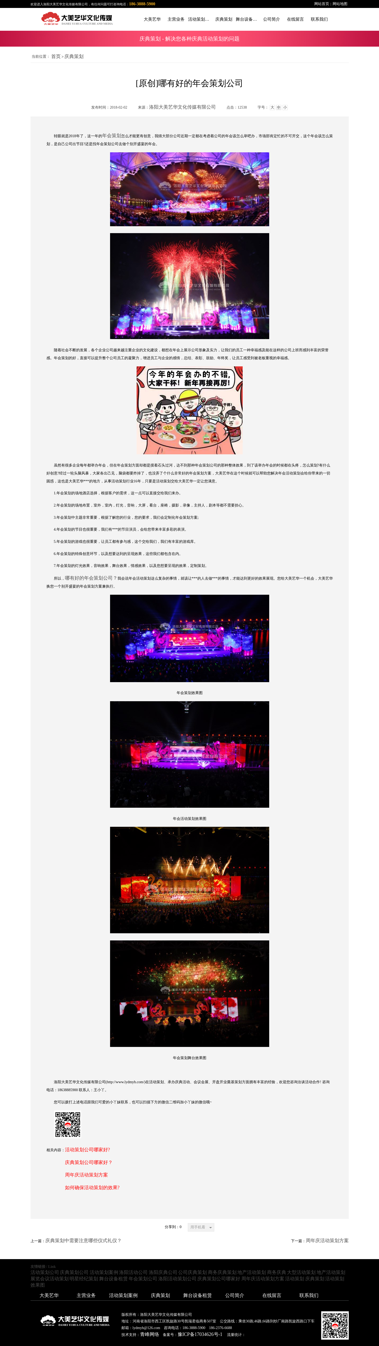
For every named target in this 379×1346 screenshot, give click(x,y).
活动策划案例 (104, 1272)
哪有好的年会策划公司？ (91, 578)
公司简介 (234, 1295)
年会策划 (111, 135)
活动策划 (294, 1278)
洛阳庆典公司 (163, 1272)
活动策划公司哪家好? (87, 1149)
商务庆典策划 (222, 1272)
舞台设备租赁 (113, 1278)
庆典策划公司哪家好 (218, 1278)
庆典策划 (74, 56)
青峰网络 (149, 1334)
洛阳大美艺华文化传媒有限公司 (182, 107)
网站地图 (340, 4)
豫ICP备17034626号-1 (200, 1334)
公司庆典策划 (192, 1272)
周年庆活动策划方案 (86, 1175)
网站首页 (321, 4)
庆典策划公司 (74, 1272)
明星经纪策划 (83, 1278)
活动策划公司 (45, 1272)
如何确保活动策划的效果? (92, 1187)
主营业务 (86, 1295)
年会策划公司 (143, 1278)
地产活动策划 (251, 1272)
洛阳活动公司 (133, 1272)
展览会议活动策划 (50, 1278)
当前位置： (41, 57)
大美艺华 (49, 1295)
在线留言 (271, 1295)
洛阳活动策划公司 (177, 1278)
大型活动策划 (301, 1272)
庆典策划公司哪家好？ (89, 1162)
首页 (56, 56)
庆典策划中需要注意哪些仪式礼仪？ (83, 1240)
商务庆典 (276, 1272)
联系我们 (309, 1295)
